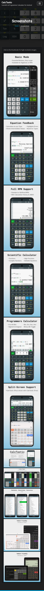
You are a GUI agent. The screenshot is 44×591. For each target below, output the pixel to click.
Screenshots (25, 26)
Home (17, 26)
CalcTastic (7, 2)
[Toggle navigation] (39, 3)
